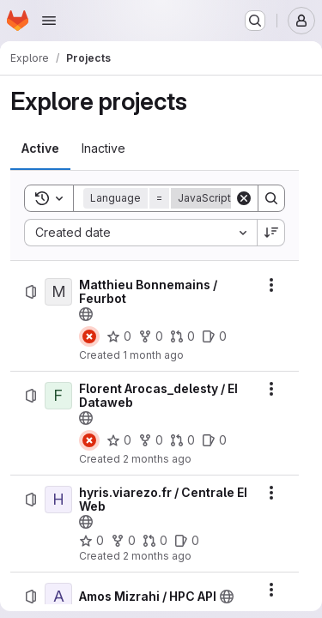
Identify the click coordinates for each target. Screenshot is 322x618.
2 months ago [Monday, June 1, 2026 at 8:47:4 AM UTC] (157, 458)
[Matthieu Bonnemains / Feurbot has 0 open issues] (214, 336)
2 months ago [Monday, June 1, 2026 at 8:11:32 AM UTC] (157, 555)
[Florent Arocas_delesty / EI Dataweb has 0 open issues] (214, 440)
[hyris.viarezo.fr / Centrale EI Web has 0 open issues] (186, 541)
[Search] (271, 198)
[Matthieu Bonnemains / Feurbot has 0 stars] (118, 336)
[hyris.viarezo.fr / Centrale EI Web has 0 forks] (123, 541)
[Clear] (244, 198)
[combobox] (140, 232)
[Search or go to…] (255, 20)
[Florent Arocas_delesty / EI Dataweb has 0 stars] (118, 440)
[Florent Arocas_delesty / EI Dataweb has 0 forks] (150, 440)
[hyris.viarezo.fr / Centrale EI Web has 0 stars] (91, 541)
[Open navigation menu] (49, 20)
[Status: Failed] (89, 336)
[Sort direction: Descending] (271, 232)
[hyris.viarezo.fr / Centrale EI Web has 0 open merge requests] (155, 541)
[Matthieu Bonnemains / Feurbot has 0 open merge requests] (182, 336)
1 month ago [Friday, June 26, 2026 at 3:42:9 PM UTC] (153, 354)
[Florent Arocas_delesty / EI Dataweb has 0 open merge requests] (182, 440)
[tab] (40, 148)
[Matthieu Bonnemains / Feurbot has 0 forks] (150, 336)
